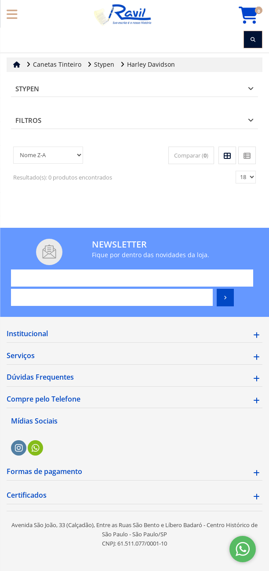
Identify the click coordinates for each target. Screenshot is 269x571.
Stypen (27, 88)
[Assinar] (225, 297)
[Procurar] (253, 39)
